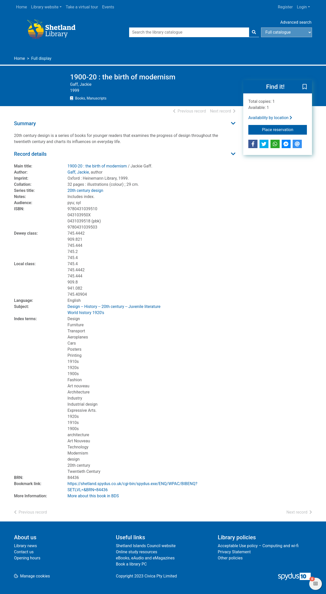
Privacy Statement (234, 551)
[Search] (254, 32)
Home (21, 7)
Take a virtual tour (82, 7)
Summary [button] (25, 123)
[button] (304, 87)
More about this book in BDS (93, 495)
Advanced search (295, 22)
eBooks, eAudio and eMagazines (145, 558)
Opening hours (27, 558)
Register (285, 7)
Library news (25, 545)
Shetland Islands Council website (145, 545)
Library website (45, 7)
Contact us (24, 551)
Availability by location (270, 117)
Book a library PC (131, 564)
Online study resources (136, 551)
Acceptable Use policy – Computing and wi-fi (258, 545)
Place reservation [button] (284, 129)
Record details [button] (30, 154)
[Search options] (286, 32)
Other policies (230, 558)
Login (302, 7)
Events (108, 7)
